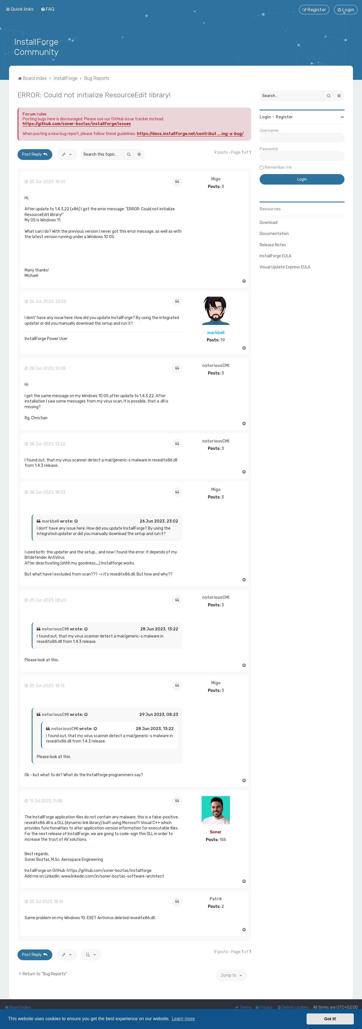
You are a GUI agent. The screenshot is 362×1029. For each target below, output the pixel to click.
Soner (216, 831)
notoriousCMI (215, 365)
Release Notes (273, 244)
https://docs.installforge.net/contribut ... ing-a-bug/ (190, 133)
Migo (216, 178)
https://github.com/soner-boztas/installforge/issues (77, 123)
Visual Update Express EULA (285, 266)
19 (222, 339)
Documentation (274, 233)
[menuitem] (47, 9)
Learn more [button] (183, 1018)
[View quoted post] (76, 521)
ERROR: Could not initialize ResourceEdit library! (94, 94)
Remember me (278, 166)
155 (222, 839)
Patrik (216, 898)
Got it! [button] (330, 1019)
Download (268, 222)
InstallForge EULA (275, 255)
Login (265, 116)
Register (284, 116)
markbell (216, 332)
